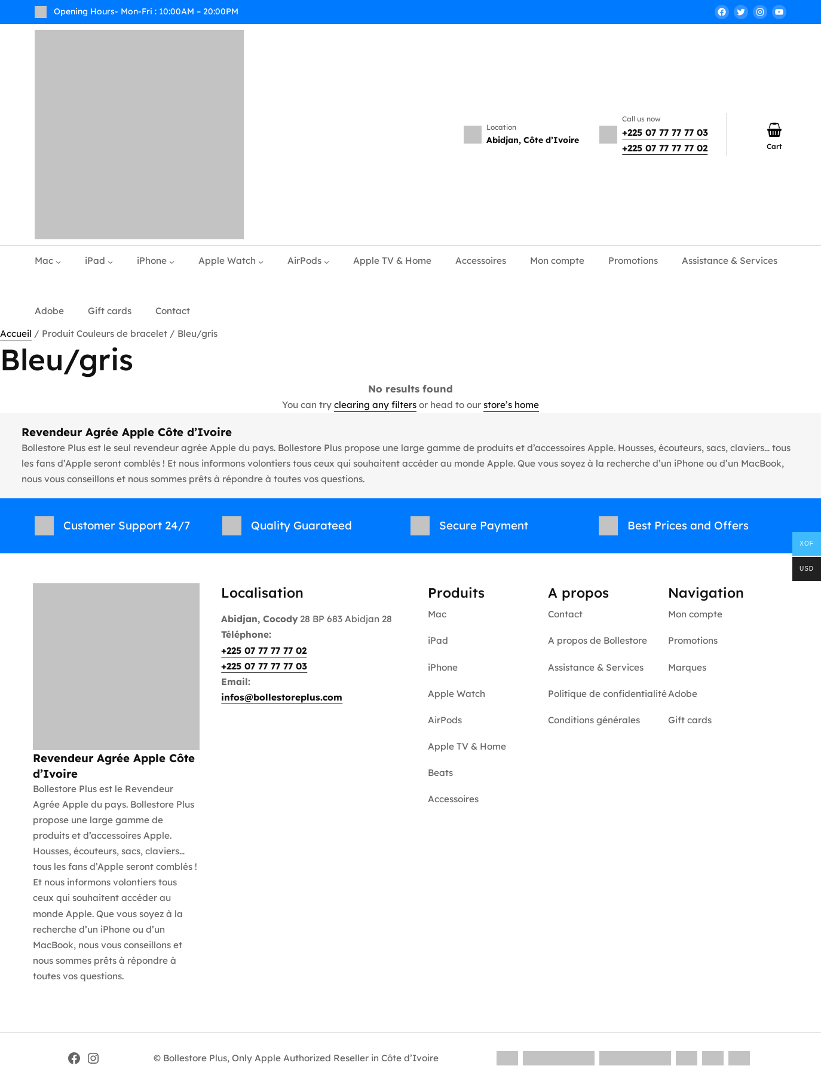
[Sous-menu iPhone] (171, 261)
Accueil (16, 333)
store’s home (511, 404)
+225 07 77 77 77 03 (665, 132)
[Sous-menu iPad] (110, 261)
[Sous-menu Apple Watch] (261, 261)
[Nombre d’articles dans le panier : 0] (774, 130)
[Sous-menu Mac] (58, 261)
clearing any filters (375, 404)
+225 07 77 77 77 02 (664, 148)
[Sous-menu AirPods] (326, 261)
